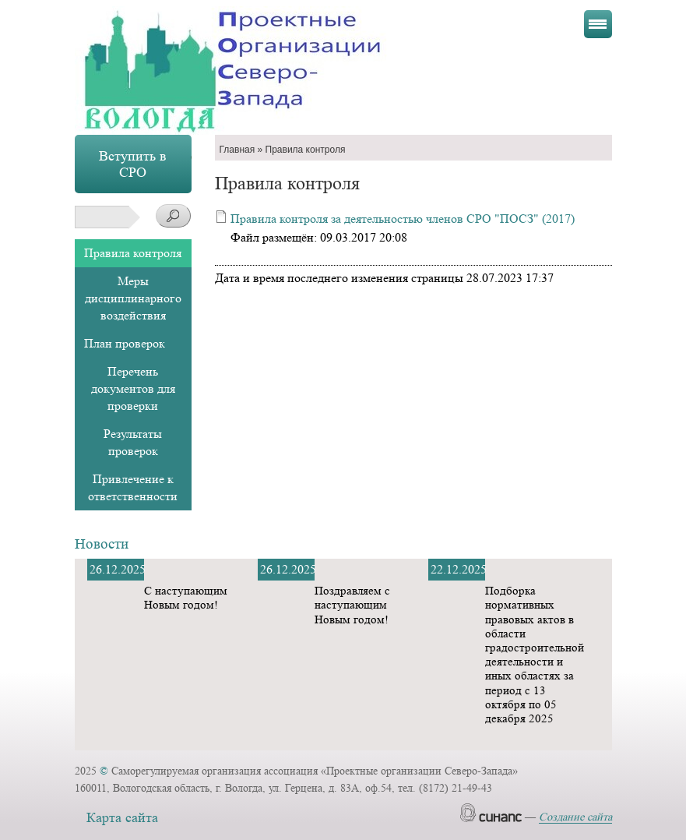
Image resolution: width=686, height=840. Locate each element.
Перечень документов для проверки (133, 388)
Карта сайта (122, 817)
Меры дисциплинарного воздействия (133, 298)
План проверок (124, 343)
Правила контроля (132, 252)
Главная (237, 149)
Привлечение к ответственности (133, 487)
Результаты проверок (133, 442)
